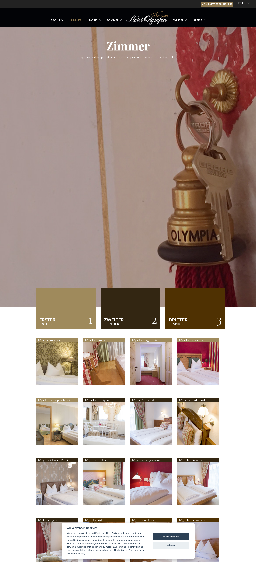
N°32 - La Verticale (143, 520)
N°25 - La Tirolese (96, 460)
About (55, 20)
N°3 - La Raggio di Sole (146, 340)
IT (239, 3)
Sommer (113, 20)
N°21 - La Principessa (98, 400)
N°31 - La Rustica (95, 520)
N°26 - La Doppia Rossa (146, 460)
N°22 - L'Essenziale (143, 400)
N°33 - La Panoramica (192, 520)
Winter (178, 20)
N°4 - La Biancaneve (191, 340)
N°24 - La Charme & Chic (53, 460)
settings (171, 545)
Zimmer (76, 20)
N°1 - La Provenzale (50, 340)
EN (243, 3)
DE (248, 3)
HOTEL (93, 20)
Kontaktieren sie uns (217, 4)
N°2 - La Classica (95, 340)
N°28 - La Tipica (47, 520)
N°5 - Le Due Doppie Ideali (54, 400)
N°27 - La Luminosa (191, 460)
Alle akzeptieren (171, 536)
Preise (197, 20)
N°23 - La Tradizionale (192, 400)
